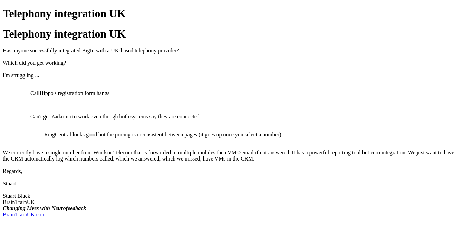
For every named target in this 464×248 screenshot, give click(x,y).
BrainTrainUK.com (24, 214)
